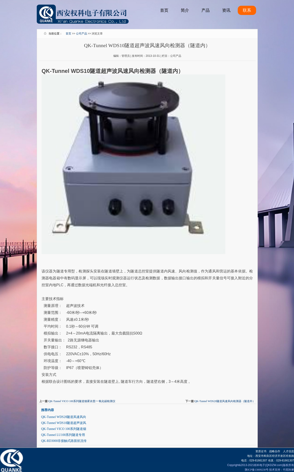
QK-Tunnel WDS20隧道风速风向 (63, 417)
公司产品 (81, 33)
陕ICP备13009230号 (257, 469)
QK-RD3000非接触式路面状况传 (64, 441)
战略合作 (274, 451)
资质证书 (260, 451)
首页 (164, 10)
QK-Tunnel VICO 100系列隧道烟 (63, 429)
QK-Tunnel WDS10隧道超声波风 (63, 423)
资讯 (226, 10)
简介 (185, 10)
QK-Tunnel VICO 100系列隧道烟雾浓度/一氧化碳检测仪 (81, 401)
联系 (247, 10)
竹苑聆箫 (288, 469)
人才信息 (288, 451)
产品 (205, 10)
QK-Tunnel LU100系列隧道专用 (63, 435)
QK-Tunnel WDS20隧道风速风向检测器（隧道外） (225, 401)
